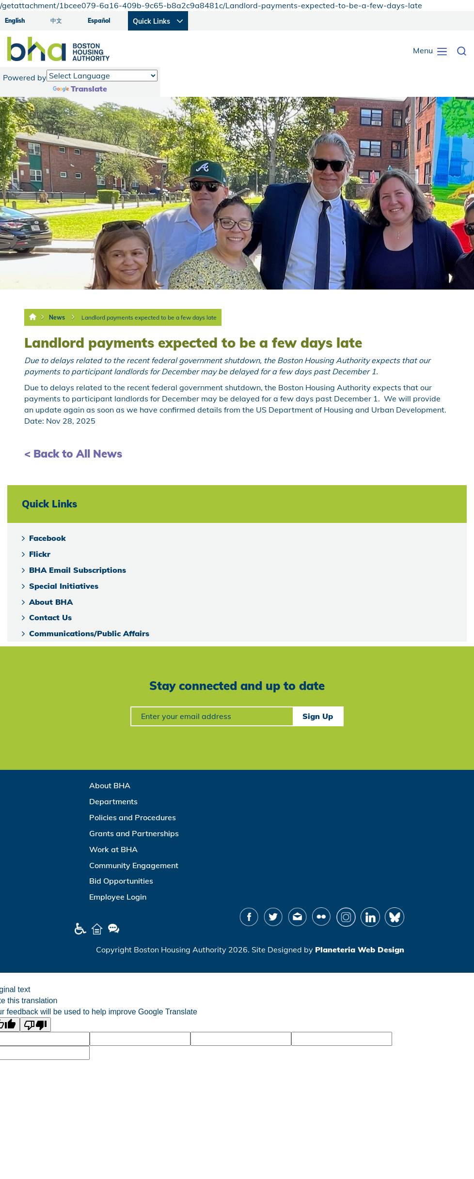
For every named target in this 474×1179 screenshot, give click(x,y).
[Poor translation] (35, 1024)
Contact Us (50, 617)
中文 (56, 20)
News (57, 317)
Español (99, 20)
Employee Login (117, 897)
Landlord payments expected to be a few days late (149, 317)
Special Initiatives (63, 586)
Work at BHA (113, 849)
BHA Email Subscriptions (77, 570)
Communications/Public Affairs (89, 633)
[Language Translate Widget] (102, 75)
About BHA (51, 602)
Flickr (39, 554)
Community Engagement (133, 865)
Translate (80, 88)
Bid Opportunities (121, 881)
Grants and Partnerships (134, 833)
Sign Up (317, 716)
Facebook (47, 538)
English (15, 20)
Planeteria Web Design (359, 949)
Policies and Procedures (132, 817)
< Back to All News (73, 453)
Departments (113, 801)
